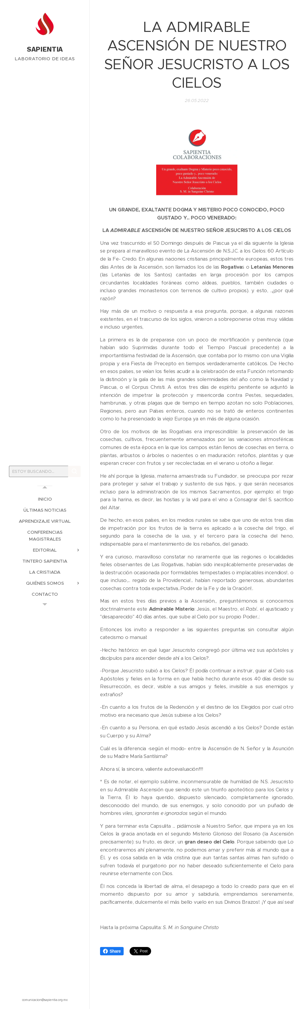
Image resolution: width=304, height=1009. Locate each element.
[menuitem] (45, 499)
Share (112, 951)
